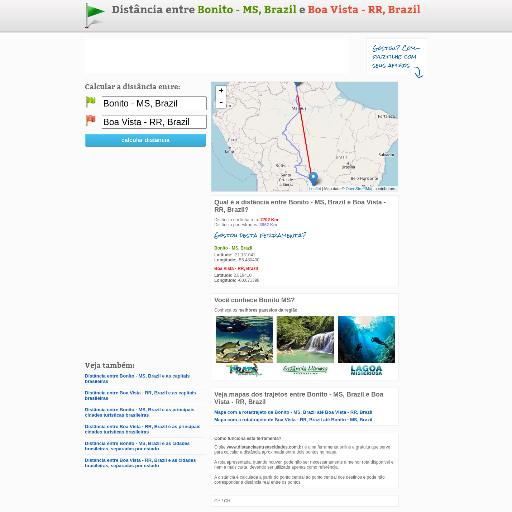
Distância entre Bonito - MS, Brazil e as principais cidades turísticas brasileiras (140, 412)
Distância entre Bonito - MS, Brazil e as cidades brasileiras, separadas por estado (137, 446)
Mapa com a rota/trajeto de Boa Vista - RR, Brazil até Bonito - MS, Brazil (293, 419)
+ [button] (221, 91)
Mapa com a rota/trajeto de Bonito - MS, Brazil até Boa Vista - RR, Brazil (293, 412)
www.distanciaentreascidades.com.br (265, 447)
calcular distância (145, 140)
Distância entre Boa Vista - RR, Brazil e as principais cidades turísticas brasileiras (143, 429)
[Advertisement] (216, 56)
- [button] (221, 102)
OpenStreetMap (360, 188)
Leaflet (315, 188)
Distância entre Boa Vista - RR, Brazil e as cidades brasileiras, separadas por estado (140, 463)
